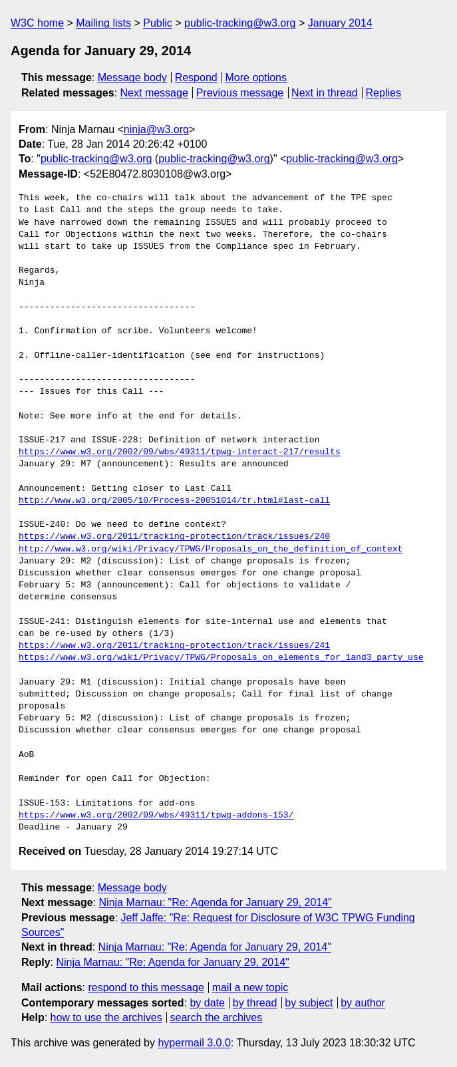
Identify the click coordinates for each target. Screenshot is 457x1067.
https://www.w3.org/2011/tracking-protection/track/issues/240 (174, 537)
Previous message (240, 92)
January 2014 (340, 23)
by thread (255, 1002)
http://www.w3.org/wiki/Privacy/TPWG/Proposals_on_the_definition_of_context (210, 549)
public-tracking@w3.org (239, 23)
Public (157, 23)
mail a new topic (250, 987)
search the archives (216, 1017)
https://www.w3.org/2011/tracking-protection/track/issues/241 (174, 646)
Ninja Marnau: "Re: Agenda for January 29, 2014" (215, 902)
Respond (196, 77)
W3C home (37, 23)
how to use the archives (106, 1017)
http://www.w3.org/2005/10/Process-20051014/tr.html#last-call (174, 501)
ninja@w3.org (156, 129)
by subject (309, 1002)
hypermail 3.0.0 (194, 1042)
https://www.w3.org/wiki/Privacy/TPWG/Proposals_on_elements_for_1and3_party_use (221, 658)
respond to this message (146, 987)
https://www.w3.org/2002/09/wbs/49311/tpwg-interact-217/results (180, 452)
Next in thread (324, 92)
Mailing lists (103, 23)
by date (207, 1002)
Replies (383, 92)
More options (256, 77)
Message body (132, 77)
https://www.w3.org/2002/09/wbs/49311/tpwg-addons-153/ (156, 816)
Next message (154, 92)
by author (363, 1002)
